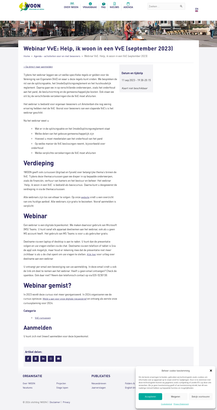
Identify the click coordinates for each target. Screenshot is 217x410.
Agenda (128, 6)
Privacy (66, 401)
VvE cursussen (43, 317)
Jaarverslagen (98, 386)
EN (196, 8)
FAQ (103, 6)
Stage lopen (62, 386)
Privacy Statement (181, 404)
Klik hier (92, 254)
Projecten (61, 382)
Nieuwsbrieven (98, 382)
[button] (210, 370)
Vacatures (27, 386)
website (85, 197)
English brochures (134, 386)
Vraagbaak (90, 6)
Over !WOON (29, 382)
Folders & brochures (135, 382)
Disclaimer (55, 401)
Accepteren (150, 396)
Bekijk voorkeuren (201, 396)
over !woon (71, 6)
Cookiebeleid (166, 404)
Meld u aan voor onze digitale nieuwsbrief (66, 298)
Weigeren (175, 396)
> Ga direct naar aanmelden (39, 66)
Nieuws (114, 6)
